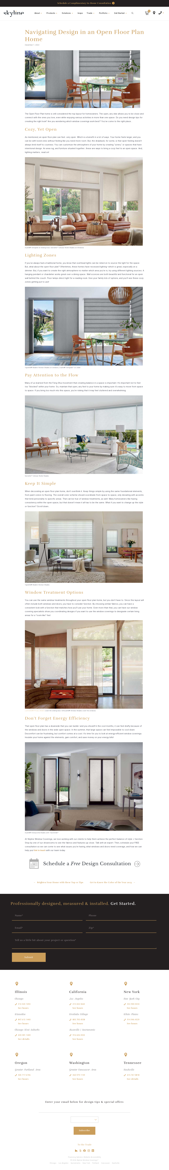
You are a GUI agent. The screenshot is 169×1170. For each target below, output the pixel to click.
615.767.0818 (133, 1075)
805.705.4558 (79, 1020)
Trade (92, 13)
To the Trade (85, 1144)
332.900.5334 (133, 1004)
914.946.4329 (133, 1020)
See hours (23, 1008)
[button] (146, 13)
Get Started (121, 13)
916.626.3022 (79, 1035)
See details (24, 1039)
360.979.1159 (79, 1075)
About (39, 13)
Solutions (69, 13)
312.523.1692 (24, 1004)
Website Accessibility (92, 1157)
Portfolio (105, 13)
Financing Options (75, 1157)
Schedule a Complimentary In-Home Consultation (86, 3)
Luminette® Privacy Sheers (35, 711)
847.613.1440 (24, 1020)
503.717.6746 (24, 1075)
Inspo (80, 13)
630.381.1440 (24, 1035)
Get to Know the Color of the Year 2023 (111, 882)
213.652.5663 (79, 1004)
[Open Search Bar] (132, 13)
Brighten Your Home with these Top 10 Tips (60, 882)
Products (53, 13)
